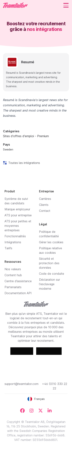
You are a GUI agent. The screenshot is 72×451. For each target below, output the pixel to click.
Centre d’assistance (18, 281)
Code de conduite (51, 273)
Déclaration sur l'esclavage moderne (49, 284)
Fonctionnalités (15, 236)
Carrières (45, 199)
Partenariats (13, 287)
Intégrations (13, 242)
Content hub (13, 275)
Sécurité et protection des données (49, 263)
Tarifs (8, 248)
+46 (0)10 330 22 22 (54, 386)
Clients (43, 205)
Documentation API (18, 293)
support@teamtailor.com (21, 384)
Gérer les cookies (51, 242)
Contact (44, 211)
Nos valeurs (13, 269)
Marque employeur (17, 209)
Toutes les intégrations (23, 163)
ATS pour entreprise (18, 215)
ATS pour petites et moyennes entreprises (18, 225)
